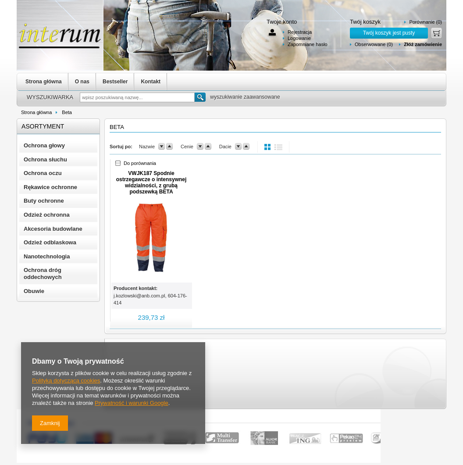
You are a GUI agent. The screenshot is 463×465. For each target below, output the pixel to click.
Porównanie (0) (425, 22)
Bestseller (115, 82)
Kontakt (150, 82)
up (169, 146)
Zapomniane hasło (308, 44)
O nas (82, 82)
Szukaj (200, 97)
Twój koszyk (365, 21)
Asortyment (42, 126)
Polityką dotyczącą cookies (66, 380)
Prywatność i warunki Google (131, 403)
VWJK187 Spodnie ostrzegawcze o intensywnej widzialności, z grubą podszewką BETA (151, 182)
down (161, 146)
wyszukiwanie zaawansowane (245, 97)
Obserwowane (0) (374, 44)
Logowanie (299, 38)
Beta (67, 112)
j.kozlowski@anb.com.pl (139, 295)
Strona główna (43, 82)
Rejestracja (300, 32)
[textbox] (137, 97)
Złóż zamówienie (423, 44)
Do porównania (140, 163)
